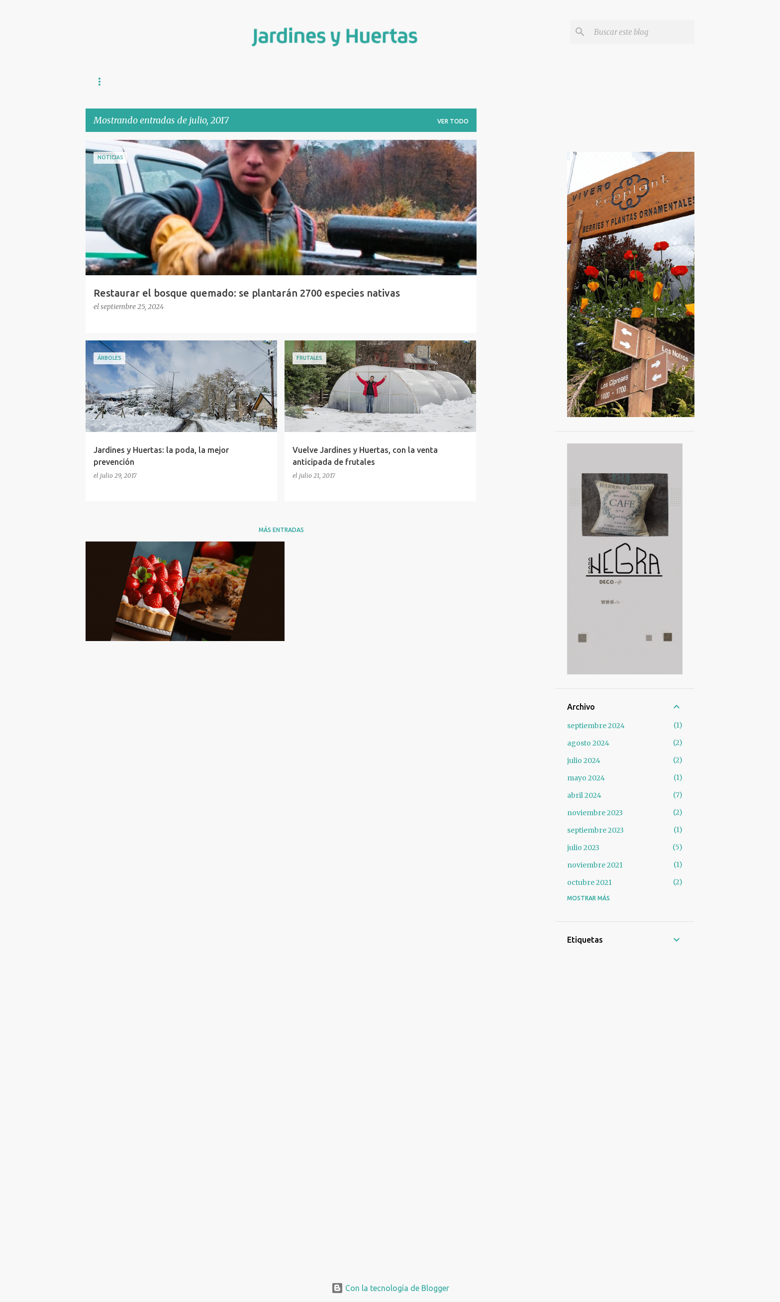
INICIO (103, 81)
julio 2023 (583, 847)
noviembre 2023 (595, 812)
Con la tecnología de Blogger (390, 1288)
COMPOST (150, 81)
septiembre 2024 (596, 725)
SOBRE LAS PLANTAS (316, 81)
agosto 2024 (588, 743)
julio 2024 (583, 760)
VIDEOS (381, 81)
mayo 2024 (586, 777)
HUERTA (200, 81)
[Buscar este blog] (642, 32)
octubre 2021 (589, 882)
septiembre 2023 (595, 830)
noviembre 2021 (595, 865)
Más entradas (281, 530)
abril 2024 (584, 795)
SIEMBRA (249, 81)
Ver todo (453, 121)
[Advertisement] (516, 289)
